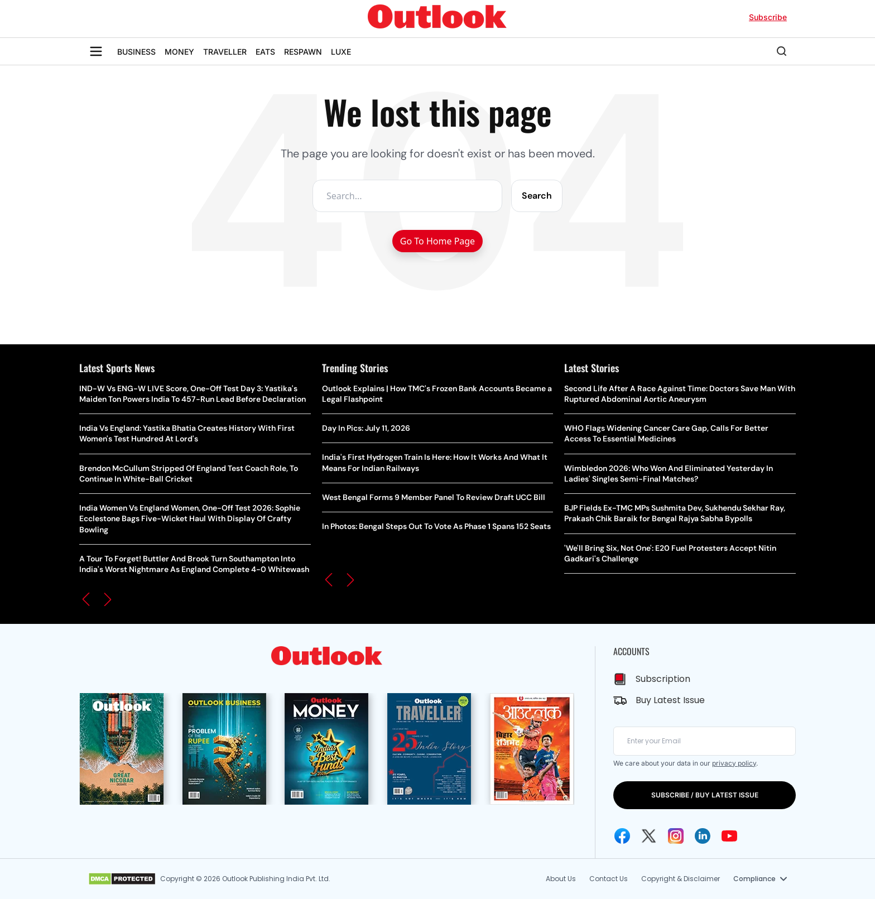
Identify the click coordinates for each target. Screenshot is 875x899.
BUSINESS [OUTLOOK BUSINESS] (136, 51)
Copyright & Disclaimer (680, 878)
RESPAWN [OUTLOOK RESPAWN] (303, 51)
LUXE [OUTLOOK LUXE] (341, 51)
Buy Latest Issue (670, 700)
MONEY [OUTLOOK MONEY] (179, 51)
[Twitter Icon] (649, 836)
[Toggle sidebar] (96, 51)
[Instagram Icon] (676, 836)
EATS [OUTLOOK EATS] (265, 51)
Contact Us (608, 878)
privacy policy (734, 763)
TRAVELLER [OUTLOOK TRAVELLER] (225, 51)
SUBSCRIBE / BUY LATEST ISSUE (704, 795)
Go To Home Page (437, 241)
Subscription (663, 678)
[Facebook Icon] (622, 836)
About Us (561, 878)
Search (537, 195)
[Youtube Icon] (729, 836)
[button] (86, 599)
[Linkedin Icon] (702, 836)
